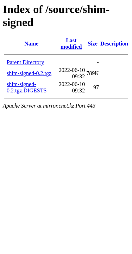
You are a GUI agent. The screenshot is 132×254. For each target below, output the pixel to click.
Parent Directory (25, 62)
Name (31, 44)
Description (114, 44)
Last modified (71, 43)
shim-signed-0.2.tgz (29, 73)
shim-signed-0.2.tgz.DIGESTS (26, 87)
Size (93, 44)
